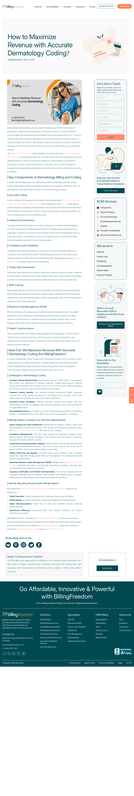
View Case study (111, 193)
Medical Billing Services (49, 626)
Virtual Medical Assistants (50, 629)
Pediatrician (72, 633)
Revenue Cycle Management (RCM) (111, 327)
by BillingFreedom (15, 62)
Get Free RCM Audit (48, 649)
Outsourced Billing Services (51, 640)
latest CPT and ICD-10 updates (25, 433)
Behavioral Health (74, 626)
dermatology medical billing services (35, 491)
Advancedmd (101, 626)
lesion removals (34, 206)
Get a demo (122, 8)
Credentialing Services (49, 636)
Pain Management (75, 636)
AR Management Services (50, 633)
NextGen (99, 636)
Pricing (93, 8)
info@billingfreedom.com (26, 532)
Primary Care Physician (77, 629)
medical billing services (48, 528)
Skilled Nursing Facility (76, 644)
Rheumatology (73, 640)
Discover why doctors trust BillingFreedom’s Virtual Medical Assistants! (110, 183)
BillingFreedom (59, 491)
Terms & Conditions (106, 665)
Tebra (98, 629)
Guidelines (123, 626)
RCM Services (45, 622)
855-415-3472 (104, 8)
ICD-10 (64, 206)
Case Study (123, 629)
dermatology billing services (47, 521)
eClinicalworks (101, 622)
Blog (121, 622)
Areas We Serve (125, 633)
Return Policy (89, 665)
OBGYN (71, 622)
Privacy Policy (75, 665)
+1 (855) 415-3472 (55, 532)
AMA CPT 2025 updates (21, 156)
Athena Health (101, 640)
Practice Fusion (102, 633)
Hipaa (120, 665)
